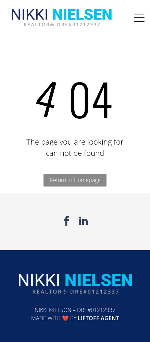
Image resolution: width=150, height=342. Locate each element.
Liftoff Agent (98, 318)
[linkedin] (83, 221)
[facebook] (66, 221)
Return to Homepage (75, 180)
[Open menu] (139, 18)
